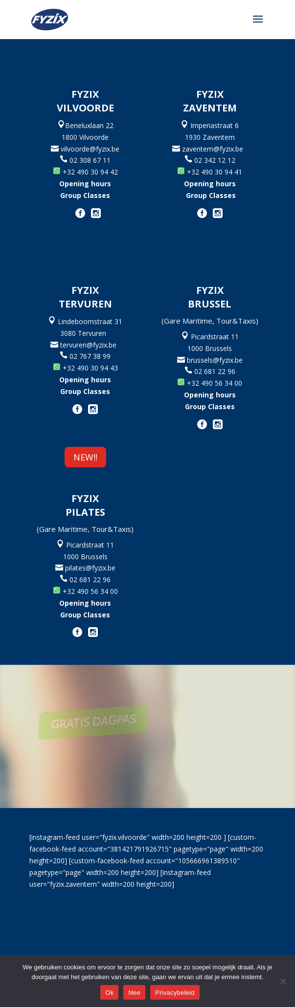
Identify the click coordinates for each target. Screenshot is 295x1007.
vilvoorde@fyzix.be (89, 148)
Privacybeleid (175, 992)
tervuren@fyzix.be (90, 345)
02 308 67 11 (85, 160)
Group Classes (85, 195)
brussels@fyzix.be (214, 360)
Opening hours (85, 183)
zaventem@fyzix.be (214, 148)
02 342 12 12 (214, 160)
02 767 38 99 (90, 356)
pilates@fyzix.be (90, 567)
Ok (109, 992)
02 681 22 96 (214, 371)
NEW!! (85, 457)
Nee (134, 992)
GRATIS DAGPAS (112, 721)
